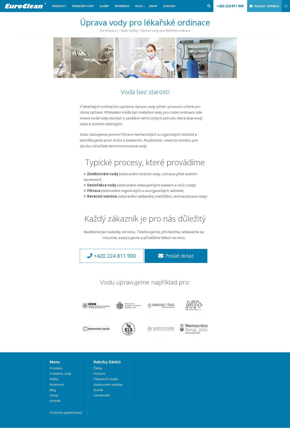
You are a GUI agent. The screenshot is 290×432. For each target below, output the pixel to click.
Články (97, 368)
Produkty (59, 6)
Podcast (99, 373)
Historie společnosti (66, 412)
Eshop (153, 6)
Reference (122, 6)
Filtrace (93, 190)
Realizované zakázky (108, 384)
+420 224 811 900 (230, 6)
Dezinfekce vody (101, 185)
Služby (104, 6)
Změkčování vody (102, 174)
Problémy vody (83, 6)
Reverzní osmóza (102, 196)
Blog (138, 8)
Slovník (98, 390)
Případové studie (105, 379)
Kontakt (169, 6)
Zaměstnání (101, 395)
